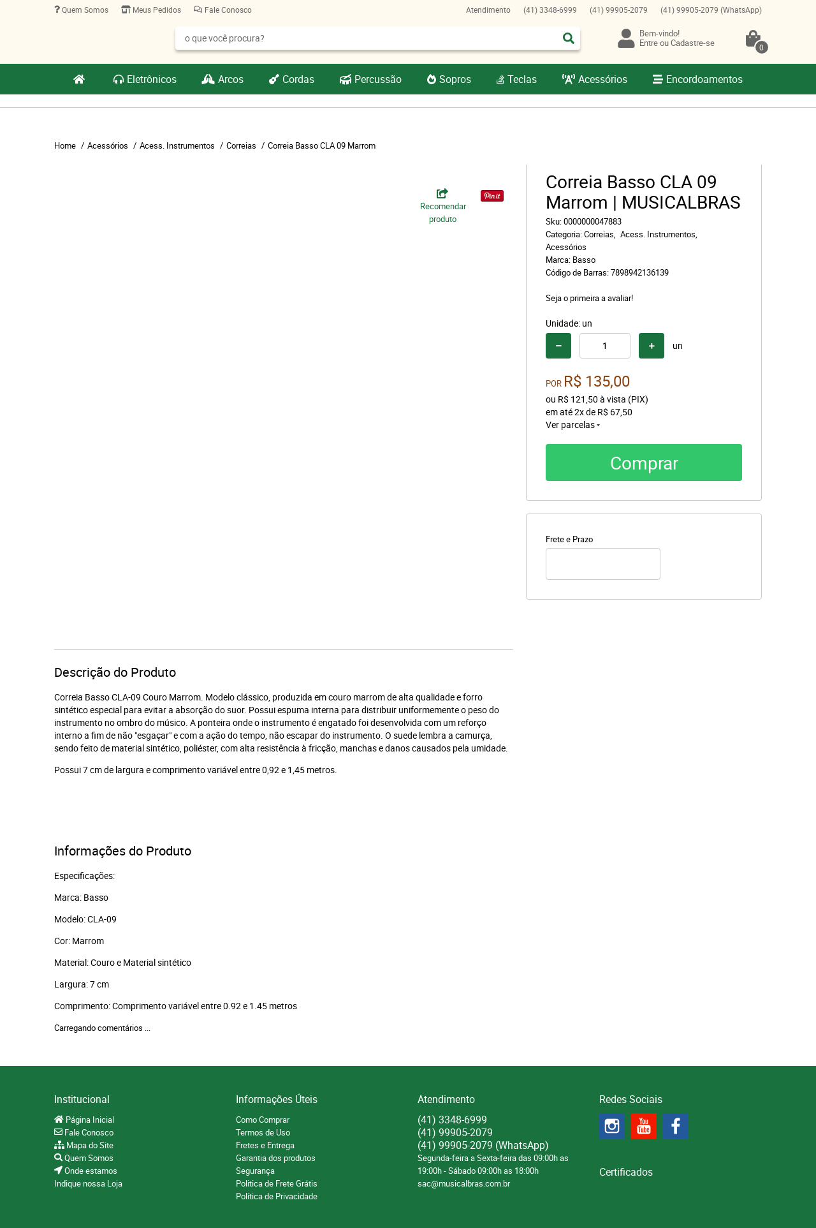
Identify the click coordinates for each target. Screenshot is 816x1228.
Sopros (455, 79)
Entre (648, 42)
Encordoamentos (704, 79)
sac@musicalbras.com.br (464, 1183)
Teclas (522, 79)
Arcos (231, 79)
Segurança (255, 1170)
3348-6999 (550, 9)
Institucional (82, 1099)
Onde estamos (89, 1170)
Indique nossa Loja (88, 1183)
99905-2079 (619, 9)
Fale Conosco (227, 9)
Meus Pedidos (156, 9)
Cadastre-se (693, 42)
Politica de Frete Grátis (276, 1183)
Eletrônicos (152, 79)
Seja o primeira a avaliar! (589, 298)
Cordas (298, 79)
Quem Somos (84, 9)
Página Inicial (89, 1119)
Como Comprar (262, 1119)
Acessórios (602, 79)
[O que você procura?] (568, 38)
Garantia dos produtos (276, 1158)
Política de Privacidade (276, 1196)
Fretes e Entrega (265, 1145)
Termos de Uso (263, 1132)
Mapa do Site (88, 1145)
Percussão (378, 79)
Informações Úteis (276, 1099)
